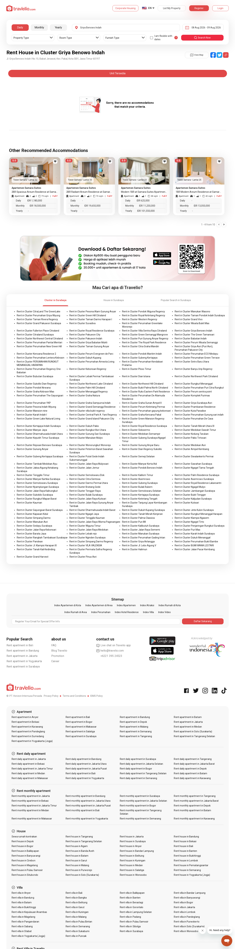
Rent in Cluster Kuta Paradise (190, 410)
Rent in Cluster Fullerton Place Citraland (38, 330)
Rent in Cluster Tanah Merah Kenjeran (142, 514)
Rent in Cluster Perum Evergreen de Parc (91, 353)
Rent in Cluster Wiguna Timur (85, 525)
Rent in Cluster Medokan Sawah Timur (195, 430)
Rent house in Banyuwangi (26, 855)
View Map (196, 55)
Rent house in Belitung (132, 855)
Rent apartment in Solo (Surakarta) (193, 731)
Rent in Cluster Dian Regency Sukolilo (142, 449)
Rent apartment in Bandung (22, 650)
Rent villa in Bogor (183, 902)
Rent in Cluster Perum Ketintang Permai (143, 406)
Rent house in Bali (183, 846)
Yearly (58, 27)
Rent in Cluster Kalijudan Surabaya (193, 498)
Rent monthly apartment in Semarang (140, 818)
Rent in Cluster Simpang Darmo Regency (91, 541)
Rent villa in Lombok (184, 912)
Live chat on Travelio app (113, 645)
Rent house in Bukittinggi (187, 855)
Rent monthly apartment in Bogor (138, 805)
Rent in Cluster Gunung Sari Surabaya (89, 433)
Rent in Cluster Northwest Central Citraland (40, 338)
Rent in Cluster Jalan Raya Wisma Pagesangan (94, 521)
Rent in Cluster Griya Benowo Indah (193, 330)
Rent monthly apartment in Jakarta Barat (196, 800)
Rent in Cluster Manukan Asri (32, 521)
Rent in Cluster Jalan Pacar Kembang (195, 549)
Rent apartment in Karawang (27, 726)
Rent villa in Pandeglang (187, 916)
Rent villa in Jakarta (184, 907)
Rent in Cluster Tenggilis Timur (33, 475)
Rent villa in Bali (74, 892)
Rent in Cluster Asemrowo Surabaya (194, 479)
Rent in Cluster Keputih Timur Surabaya (38, 437)
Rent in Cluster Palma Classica (138, 518)
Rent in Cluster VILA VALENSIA (85, 545)
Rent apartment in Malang (134, 726)
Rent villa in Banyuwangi (187, 897)
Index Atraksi (147, 605)
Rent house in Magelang (25, 865)
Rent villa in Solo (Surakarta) (189, 926)
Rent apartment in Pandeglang (28, 731)
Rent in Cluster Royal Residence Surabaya (91, 330)
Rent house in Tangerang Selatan (84, 841)
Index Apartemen (126, 605)
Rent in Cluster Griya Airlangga (138, 541)
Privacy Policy (51, 696)
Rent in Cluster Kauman (29, 502)
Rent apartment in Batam (188, 717)
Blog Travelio (59, 650)
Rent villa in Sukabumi (77, 931)
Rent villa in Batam (22, 902)
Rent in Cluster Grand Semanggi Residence (92, 406)
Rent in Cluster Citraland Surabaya (35, 334)
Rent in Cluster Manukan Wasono (192, 311)
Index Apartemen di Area (98, 605)
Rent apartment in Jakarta (22, 656)
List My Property (171, 8)
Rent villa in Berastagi (131, 902)
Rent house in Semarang (187, 870)
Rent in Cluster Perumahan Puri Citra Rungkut (199, 387)
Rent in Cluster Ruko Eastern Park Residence (146, 391)
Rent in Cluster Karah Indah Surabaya (195, 533)
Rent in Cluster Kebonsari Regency (87, 369)
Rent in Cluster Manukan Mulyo (86, 437)
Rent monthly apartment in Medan (30, 810)
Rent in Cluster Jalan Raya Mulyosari (89, 463)
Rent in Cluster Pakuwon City (84, 334)
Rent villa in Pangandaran (25, 921)
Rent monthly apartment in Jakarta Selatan (143, 800)
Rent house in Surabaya (133, 841)
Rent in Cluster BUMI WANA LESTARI (194, 545)
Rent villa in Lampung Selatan (136, 912)
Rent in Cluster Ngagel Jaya (84, 514)
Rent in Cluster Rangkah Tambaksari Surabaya (42, 537)
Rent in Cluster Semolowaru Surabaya (37, 483)
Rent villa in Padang (130, 916)
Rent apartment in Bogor (79, 722)
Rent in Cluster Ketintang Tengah (139, 498)
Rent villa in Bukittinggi (24, 907)
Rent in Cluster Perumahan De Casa (194, 418)
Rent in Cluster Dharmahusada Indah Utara (40, 433)
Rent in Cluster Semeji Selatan (138, 456)
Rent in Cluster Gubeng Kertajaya (139, 357)
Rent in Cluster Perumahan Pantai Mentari (39, 342)
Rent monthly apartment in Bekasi (30, 800)
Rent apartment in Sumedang (28, 736)
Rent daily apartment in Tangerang (193, 759)
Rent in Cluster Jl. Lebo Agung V (139, 545)
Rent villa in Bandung (23, 897)
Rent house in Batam (77, 855)
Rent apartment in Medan (188, 726)
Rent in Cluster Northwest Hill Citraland (142, 383)
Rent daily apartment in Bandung (83, 759)
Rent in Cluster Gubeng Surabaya (140, 483)
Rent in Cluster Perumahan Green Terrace (197, 357)
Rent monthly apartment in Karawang (194, 818)
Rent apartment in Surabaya (23, 666)
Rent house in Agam (77, 846)
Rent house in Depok (23, 841)
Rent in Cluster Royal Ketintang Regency (143, 315)
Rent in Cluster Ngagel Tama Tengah (194, 467)
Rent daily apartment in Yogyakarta (85, 778)
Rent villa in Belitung (76, 902)
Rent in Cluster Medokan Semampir (141, 433)
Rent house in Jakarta (132, 836)
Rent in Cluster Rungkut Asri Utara (87, 430)
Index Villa (148, 612)
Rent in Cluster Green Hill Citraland (87, 315)
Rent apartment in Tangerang (136, 736)
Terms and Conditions (74, 696)
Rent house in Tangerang (79, 836)
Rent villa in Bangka (76, 897)
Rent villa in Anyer (21, 892)
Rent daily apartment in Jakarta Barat (194, 763)
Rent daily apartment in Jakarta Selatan (141, 763)
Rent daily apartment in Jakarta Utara (86, 763)
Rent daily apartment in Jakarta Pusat (86, 768)
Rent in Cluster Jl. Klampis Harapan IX (37, 545)
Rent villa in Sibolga (130, 926)
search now (202, 37)
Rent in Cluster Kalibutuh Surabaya (140, 525)
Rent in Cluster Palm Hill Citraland (87, 387)
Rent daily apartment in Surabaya (138, 759)
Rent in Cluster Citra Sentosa (84, 479)
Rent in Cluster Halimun (134, 549)
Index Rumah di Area (75, 612)
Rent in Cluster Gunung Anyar (32, 449)
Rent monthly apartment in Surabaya (140, 796)
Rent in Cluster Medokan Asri (190, 445)
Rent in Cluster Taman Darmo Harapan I (90, 319)
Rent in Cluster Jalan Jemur (84, 467)
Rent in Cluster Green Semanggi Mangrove (145, 334)
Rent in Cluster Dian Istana (136, 376)
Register (199, 8)
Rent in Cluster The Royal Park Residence (144, 342)
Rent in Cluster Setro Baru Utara (192, 361)
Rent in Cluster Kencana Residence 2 (36, 353)
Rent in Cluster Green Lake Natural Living (38, 418)
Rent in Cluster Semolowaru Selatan (141, 490)
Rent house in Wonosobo (133, 875)
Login (220, 8)
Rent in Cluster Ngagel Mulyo (190, 487)
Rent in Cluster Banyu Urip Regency (193, 369)
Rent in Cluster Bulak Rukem (137, 487)
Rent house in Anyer (131, 846)
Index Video (164, 612)
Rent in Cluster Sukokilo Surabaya (35, 494)
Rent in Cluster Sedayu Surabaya (34, 525)
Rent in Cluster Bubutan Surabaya (35, 376)
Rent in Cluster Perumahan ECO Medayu (196, 353)
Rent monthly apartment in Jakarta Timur (34, 805)
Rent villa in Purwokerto (186, 921)
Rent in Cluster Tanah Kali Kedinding (36, 549)
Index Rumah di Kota (170, 605)
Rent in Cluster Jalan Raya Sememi (141, 529)
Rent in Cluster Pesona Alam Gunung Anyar (92, 311)
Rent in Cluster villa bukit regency (87, 410)
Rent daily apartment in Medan (28, 773)
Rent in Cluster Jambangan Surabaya (195, 490)
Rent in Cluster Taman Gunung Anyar (89, 346)
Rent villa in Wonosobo (186, 931)
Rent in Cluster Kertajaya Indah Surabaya (39, 426)
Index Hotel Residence (127, 612)
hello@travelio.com (110, 650)
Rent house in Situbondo (25, 875)
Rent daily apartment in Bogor (136, 768)
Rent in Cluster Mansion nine (32, 410)
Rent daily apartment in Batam (190, 773)
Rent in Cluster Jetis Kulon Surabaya (194, 510)
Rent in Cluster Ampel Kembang (192, 449)
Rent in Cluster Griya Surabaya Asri (193, 403)
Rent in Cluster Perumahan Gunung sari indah (199, 414)
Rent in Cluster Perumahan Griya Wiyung (38, 315)
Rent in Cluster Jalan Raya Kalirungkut (37, 490)
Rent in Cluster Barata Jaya (31, 533)
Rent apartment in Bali (19, 645)
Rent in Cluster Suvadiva (82, 323)
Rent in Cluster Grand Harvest (32, 556)
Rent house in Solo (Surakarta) (82, 875)
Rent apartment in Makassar (81, 726)
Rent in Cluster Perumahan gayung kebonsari (146, 410)
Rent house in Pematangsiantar (191, 865)
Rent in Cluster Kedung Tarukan (192, 433)
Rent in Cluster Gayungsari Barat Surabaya (40, 510)
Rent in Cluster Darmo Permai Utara (88, 483)
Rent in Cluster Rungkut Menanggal (194, 383)
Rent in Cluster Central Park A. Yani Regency (93, 414)
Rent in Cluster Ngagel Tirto (189, 521)
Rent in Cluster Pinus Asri (83, 556)
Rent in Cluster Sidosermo (136, 430)
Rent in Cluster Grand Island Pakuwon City (91, 418)
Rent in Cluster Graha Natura (84, 395)
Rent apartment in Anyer (25, 717)
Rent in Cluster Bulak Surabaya (86, 494)
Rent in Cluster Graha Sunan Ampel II (142, 403)
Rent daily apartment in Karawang (192, 778)
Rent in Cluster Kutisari (187, 502)
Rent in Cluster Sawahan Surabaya (193, 463)
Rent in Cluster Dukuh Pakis (84, 426)
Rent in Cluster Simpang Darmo (34, 518)
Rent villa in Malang (76, 916)
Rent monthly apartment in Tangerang (195, 796)
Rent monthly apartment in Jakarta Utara (88, 800)
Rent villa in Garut (75, 907)
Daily (20, 27)
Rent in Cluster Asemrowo (136, 479)
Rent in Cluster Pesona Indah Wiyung (36, 406)
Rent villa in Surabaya (131, 931)
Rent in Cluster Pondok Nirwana (34, 387)
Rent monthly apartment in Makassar (32, 818)
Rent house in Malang (77, 865)
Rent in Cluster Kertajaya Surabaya (140, 494)
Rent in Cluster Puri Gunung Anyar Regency (145, 338)
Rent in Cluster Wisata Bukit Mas (192, 323)
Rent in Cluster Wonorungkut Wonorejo (90, 445)
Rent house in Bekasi (185, 841)
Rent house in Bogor (22, 846)
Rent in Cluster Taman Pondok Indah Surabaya (200, 315)
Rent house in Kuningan (132, 860)
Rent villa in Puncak (76, 936)
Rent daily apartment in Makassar (30, 778)
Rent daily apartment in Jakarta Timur (32, 768)
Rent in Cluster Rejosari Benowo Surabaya (39, 445)
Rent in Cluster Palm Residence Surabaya (197, 475)
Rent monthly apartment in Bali (82, 810)
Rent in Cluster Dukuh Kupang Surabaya (143, 510)
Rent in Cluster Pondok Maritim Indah (142, 353)
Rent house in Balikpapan (25, 851)
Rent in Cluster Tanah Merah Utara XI (194, 426)
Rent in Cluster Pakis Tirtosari (190, 437)
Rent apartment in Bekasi (25, 722)
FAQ (53, 645)
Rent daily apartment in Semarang (138, 778)
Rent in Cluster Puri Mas (187, 529)
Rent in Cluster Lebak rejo (83, 533)
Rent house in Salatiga (132, 870)
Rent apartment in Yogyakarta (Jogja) (32, 741)
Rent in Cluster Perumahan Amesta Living (91, 361)
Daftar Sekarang (203, 621)
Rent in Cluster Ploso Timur (136, 369)
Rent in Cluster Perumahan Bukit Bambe (196, 541)
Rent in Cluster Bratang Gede (84, 487)
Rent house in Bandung (186, 836)
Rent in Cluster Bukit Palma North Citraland (145, 387)
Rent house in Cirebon (23, 860)
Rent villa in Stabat (22, 931)
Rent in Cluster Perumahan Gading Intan (143, 537)
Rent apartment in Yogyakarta (24, 661)
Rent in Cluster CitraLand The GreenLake (38, 311)
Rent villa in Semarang (78, 926)
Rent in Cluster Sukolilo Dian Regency (37, 383)
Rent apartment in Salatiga (80, 731)
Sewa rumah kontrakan (24, 836)
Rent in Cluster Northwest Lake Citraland (91, 383)
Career (55, 661)
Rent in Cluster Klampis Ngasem (192, 518)
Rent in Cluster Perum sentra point (193, 391)
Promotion (57, 656)
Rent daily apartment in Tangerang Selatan (143, 773)
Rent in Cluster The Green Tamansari (194, 334)
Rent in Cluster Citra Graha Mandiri (140, 346)
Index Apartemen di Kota (67, 605)
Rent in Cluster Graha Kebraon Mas (35, 391)
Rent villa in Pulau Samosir (134, 921)
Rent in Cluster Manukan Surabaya (140, 533)
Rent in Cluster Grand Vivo (189, 319)
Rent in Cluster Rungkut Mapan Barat (37, 498)
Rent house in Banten (185, 851)
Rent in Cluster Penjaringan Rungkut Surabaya (199, 525)
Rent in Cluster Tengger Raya (85, 490)
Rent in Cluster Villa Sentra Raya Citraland (144, 330)
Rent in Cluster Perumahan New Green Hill (39, 346)
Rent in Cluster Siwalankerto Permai (194, 456)
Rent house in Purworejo (79, 870)
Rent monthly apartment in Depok (192, 805)
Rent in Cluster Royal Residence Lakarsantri (198, 483)
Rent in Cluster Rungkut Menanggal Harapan (198, 514)
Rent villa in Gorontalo (131, 907)
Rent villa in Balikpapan (132, 892)
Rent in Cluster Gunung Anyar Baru (140, 445)
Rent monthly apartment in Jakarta (31, 796)
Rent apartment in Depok (133, 722)
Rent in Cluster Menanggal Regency (88, 391)
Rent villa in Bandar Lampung (189, 892)
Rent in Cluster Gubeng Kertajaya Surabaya (40, 456)
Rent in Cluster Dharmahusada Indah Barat (92, 510)
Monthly (39, 27)
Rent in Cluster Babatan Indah (191, 338)
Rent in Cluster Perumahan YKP (34, 403)
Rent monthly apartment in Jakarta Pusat (88, 805)
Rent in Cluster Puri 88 (134, 521)
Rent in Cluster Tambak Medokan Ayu (37, 463)
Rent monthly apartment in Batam (192, 810)
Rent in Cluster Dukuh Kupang (85, 357)
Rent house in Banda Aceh (80, 851)
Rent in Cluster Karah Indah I (32, 414)
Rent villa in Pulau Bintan (79, 921)
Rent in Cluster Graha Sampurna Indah (90, 403)
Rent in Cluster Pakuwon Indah (85, 338)
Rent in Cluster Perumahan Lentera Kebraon (40, 357)
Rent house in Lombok (186, 860)
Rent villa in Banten (130, 897)
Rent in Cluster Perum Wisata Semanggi (196, 342)
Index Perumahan (100, 612)
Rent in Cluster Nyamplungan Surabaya (38, 487)
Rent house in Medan (131, 865)
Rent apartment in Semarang (136, 731)
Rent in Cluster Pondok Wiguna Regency (143, 311)
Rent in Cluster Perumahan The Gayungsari (40, 395)
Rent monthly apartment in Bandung (85, 796)
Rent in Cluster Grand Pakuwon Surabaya (39, 323)
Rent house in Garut (76, 860)
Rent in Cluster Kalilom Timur (137, 475)
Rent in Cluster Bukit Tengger (190, 494)
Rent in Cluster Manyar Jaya (32, 430)
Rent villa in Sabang (22, 926)
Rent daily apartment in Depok (190, 768)
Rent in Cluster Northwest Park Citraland (196, 376)
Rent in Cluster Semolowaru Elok (86, 475)
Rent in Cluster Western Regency (139, 319)
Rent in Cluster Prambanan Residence (195, 406)
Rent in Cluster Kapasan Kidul (32, 514)
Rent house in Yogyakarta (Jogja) (192, 875)
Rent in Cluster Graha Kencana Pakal (141, 414)
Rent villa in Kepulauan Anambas (29, 912)
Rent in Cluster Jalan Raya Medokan (88, 529)
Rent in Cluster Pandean (30, 541)
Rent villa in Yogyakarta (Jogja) (28, 936)
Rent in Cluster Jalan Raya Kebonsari (36, 529)
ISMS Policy (96, 696)
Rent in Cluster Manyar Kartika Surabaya (38, 479)
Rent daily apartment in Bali (80, 773)
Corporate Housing (125, 8)
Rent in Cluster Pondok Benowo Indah (142, 467)
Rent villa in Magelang (23, 916)
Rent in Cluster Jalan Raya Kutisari (87, 498)
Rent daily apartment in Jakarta (29, 759)
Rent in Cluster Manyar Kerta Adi (139, 463)
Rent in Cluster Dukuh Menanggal (192, 537)
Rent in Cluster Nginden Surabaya (87, 537)
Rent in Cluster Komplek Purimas (192, 395)
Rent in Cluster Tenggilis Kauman (87, 518)
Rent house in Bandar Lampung (137, 851)
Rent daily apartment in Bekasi (28, 763)
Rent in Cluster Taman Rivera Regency (37, 319)
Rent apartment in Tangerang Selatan (194, 736)
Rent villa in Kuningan (77, 912)
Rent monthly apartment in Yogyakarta (87, 818)
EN (150, 8)
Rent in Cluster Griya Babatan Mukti (88, 342)
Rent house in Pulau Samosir (27, 870)
